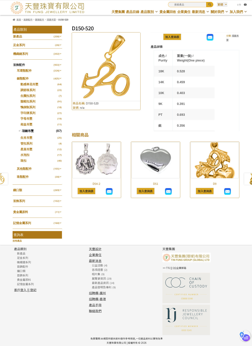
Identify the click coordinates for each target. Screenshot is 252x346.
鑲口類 (17, 190)
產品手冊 (95, 305)
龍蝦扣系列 (27, 101)
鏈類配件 (39, 19)
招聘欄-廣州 (97, 293)
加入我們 (238, 11)
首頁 (18, 19)
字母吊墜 (26, 119)
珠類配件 (23, 177)
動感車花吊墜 (29, 84)
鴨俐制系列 (27, 107)
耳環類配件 (24, 70)
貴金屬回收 (167, 11)
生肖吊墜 (26, 138)
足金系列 (19, 45)
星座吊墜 (26, 149)
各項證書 (97, 270)
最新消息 (200, 11)
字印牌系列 (27, 113)
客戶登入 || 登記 (25, 289)
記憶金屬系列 (22, 223)
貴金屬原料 (20, 212)
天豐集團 (118, 11)
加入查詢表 (172, 37)
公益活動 (97, 265)
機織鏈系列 (20, 54)
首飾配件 (28, 19)
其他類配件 (24, 169)
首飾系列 (19, 201)
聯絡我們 (95, 311)
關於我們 (219, 11)
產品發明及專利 (101, 287)
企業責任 (184, 11)
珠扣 (23, 161)
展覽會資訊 (99, 278)
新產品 (17, 36)
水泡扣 (24, 155)
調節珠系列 (27, 90)
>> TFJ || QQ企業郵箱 (174, 268)
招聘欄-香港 (97, 299)
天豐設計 (95, 248)
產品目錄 (132, 11)
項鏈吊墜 (51, 19)
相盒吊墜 (26, 124)
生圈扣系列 (27, 96)
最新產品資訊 (100, 283)
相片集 (96, 274)
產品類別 (149, 11)
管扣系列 (26, 143)
